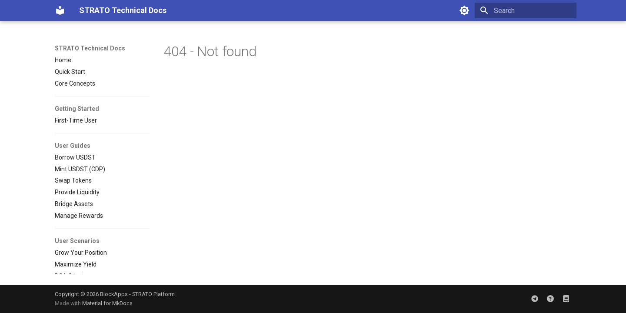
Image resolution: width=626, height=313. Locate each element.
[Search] (525, 10)
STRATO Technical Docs (90, 48)
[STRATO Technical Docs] (60, 10)
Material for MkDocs (107, 303)
